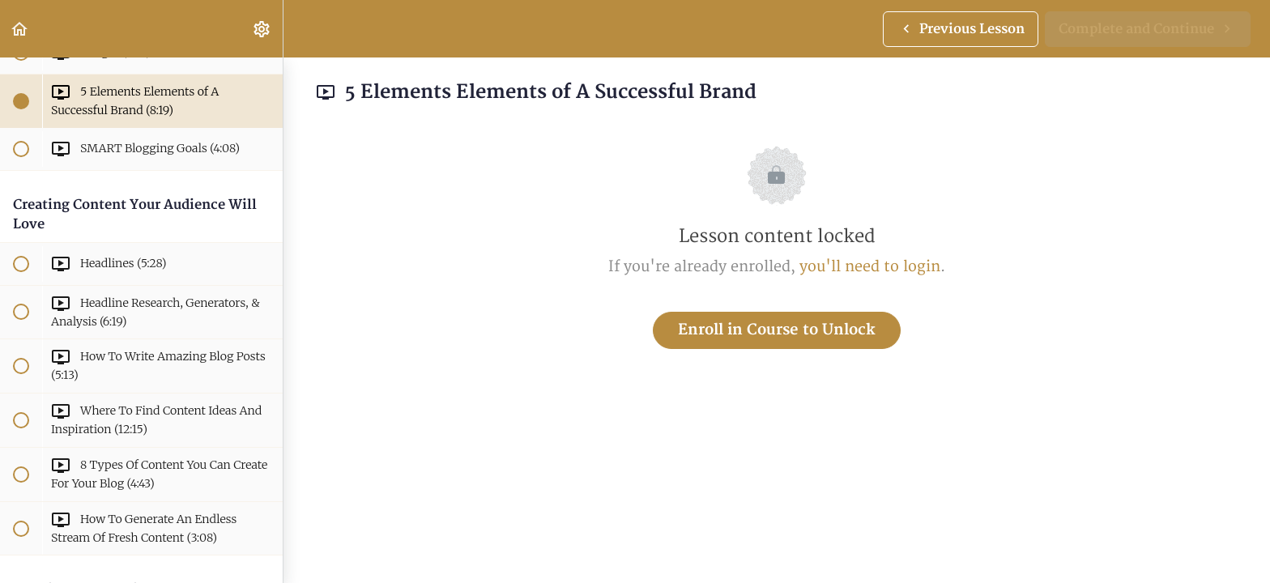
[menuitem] (262, 28)
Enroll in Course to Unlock (777, 330)
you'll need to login (869, 266)
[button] (20, 28)
